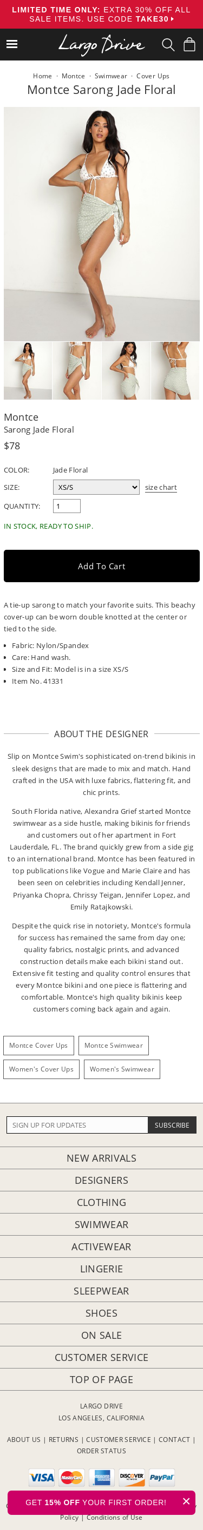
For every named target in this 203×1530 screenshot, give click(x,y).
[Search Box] (168, 44)
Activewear (101, 1246)
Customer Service (102, 1357)
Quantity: (22, 506)
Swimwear (102, 1224)
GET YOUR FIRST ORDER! (110, 1501)
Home (42, 75)
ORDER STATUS (101, 1450)
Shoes (101, 1312)
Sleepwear (101, 1290)
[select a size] (96, 487)
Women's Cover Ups (41, 1069)
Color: (17, 470)
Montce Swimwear (113, 1045)
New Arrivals (101, 1157)
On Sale (101, 1335)
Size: (12, 487)
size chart (161, 487)
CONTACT (175, 1439)
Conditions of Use (115, 1517)
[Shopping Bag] (189, 44)
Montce (21, 416)
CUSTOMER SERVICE (118, 1439)
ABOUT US (24, 1439)
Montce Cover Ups (38, 1045)
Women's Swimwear (122, 1069)
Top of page (101, 1379)
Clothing (102, 1202)
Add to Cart (102, 566)
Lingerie (101, 1268)
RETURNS (64, 1439)
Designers (101, 1180)
